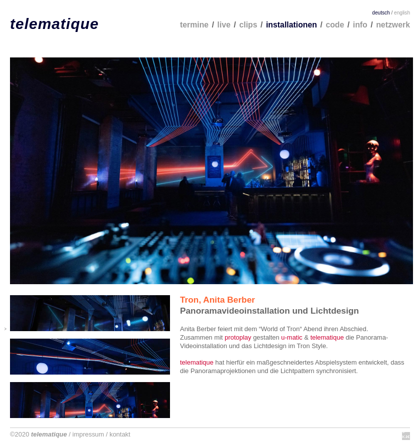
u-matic (291, 337)
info (360, 24)
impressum (88, 434)
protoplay (237, 337)
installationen (291, 24)
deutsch (381, 12)
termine (194, 24)
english (402, 12)
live (224, 24)
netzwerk (393, 24)
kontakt (120, 434)
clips (248, 24)
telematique (54, 23)
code (335, 24)
